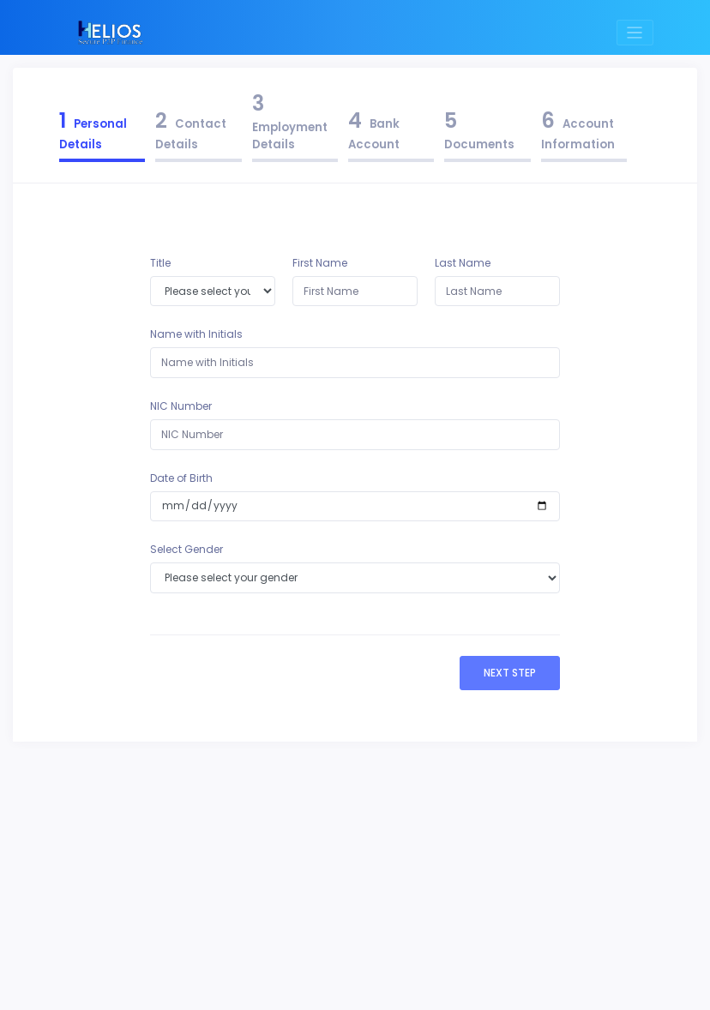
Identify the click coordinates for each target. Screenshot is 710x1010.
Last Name (462, 263)
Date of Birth (181, 478)
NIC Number (181, 406)
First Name (319, 263)
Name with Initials (196, 334)
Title (160, 263)
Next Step (510, 672)
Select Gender (186, 549)
